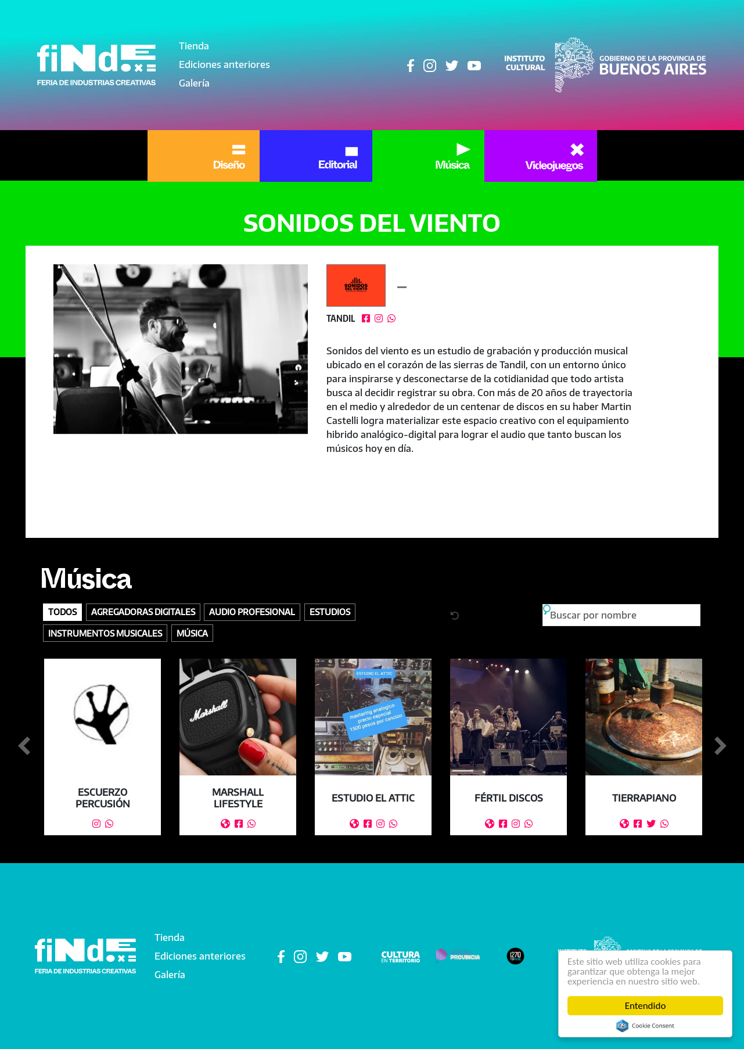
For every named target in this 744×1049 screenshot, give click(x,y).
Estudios (330, 611)
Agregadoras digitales (143, 611)
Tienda (194, 46)
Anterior (24, 746)
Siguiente (720, 746)
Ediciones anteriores (224, 64)
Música (85, 584)
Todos (62, 611)
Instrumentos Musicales (105, 633)
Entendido (645, 1006)
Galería (194, 83)
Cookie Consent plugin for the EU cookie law (645, 1025)
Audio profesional (252, 611)
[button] (180, 349)
